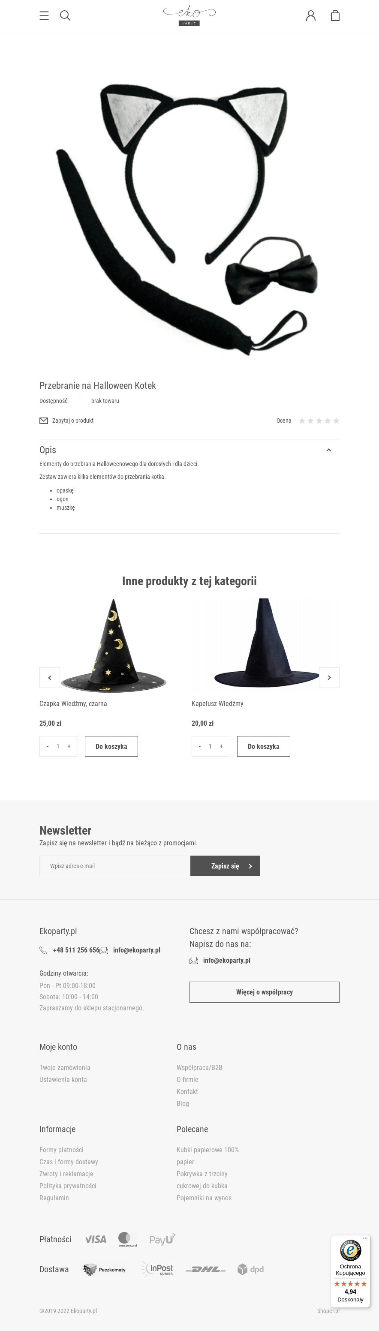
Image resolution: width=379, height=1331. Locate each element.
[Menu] (365, 1240)
